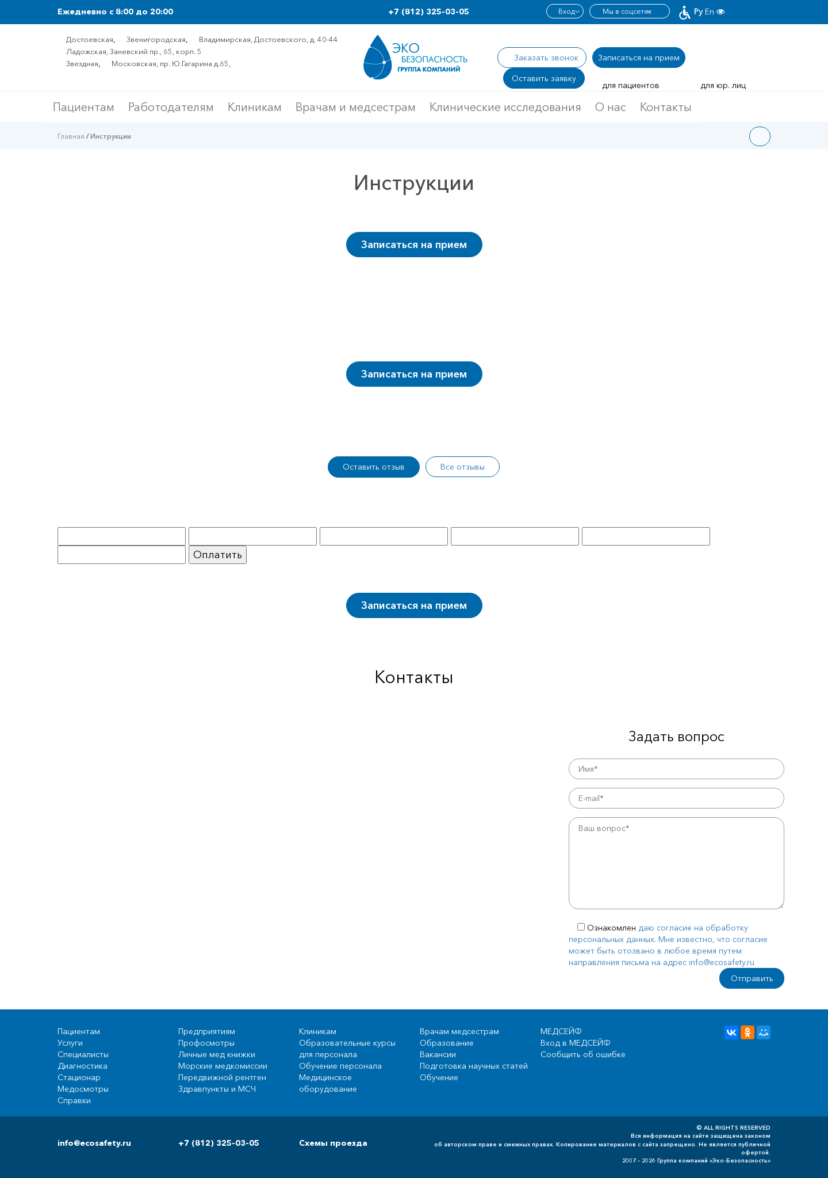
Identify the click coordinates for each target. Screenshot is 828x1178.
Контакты (666, 107)
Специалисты (83, 1054)
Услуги (70, 1043)
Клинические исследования (505, 107)
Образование (447, 1043)
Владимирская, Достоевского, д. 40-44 (268, 39)
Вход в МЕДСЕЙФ (575, 1043)
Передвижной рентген (222, 1077)
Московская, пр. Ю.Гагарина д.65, (171, 63)
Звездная (82, 63)
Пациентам (83, 107)
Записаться (639, 57)
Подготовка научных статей (474, 1066)
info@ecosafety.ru (94, 1143)
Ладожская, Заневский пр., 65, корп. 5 (134, 51)
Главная (71, 136)
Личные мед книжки (216, 1054)
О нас (610, 107)
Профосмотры (206, 1043)
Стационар (79, 1077)
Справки (74, 1100)
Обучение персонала (340, 1066)
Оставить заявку (544, 78)
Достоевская (89, 39)
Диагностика (82, 1066)
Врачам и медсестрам (356, 107)
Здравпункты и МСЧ (217, 1089)
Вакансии (438, 1054)
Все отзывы (462, 467)
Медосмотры (83, 1089)
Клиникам (255, 107)
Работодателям (171, 107)
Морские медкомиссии (222, 1066)
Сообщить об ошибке (583, 1054)
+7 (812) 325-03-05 (428, 11)
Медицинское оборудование (328, 1083)
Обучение (439, 1077)
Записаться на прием (414, 244)
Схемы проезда (333, 1143)
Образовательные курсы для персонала (347, 1048)
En (709, 11)
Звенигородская (156, 39)
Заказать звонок (546, 57)
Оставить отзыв (374, 467)
